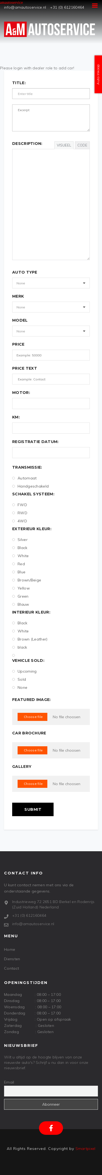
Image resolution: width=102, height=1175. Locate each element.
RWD (19, 512)
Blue (18, 572)
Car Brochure (29, 733)
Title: (19, 82)
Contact (11, 968)
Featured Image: (31, 699)
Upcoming (24, 671)
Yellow (21, 588)
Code (82, 145)
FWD (19, 504)
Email (9, 1082)
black (19, 647)
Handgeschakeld (30, 486)
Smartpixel (85, 1148)
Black (20, 547)
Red (18, 563)
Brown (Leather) (30, 639)
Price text (24, 368)
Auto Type (24, 272)
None (19, 687)
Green (20, 596)
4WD (19, 521)
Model (20, 320)
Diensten (12, 958)
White (20, 555)
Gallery (21, 766)
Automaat (24, 478)
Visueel (64, 145)
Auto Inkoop (98, 74)
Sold (19, 679)
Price (18, 344)
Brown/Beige (26, 580)
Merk (18, 296)
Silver (20, 539)
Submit (32, 809)
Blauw (20, 604)
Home (9, 949)
